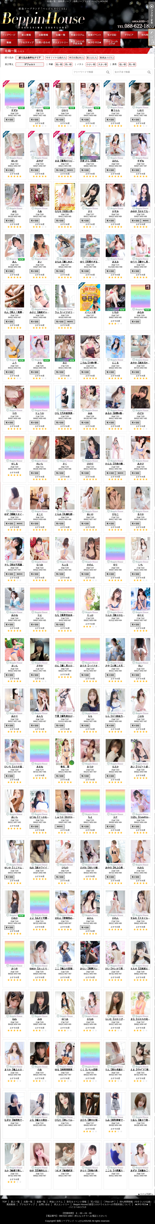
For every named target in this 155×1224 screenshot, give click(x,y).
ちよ (90, 817)
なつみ (39, 564)
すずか (14, 110)
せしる (14, 463)
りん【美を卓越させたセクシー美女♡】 (125, 1069)
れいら (39, 463)
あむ (90, 110)
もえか (115, 766)
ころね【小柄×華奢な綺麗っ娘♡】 (97, 362)
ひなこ (115, 514)
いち (140, 564)
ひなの (65, 867)
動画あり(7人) (107, 57)
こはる (140, 716)
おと (65, 362)
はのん (115, 161)
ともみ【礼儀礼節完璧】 (67, 514)
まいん (14, 665)
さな (39, 362)
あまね (39, 766)
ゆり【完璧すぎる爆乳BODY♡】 (96, 262)
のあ (39, 1069)
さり (90, 211)
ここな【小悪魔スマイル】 (118, 1170)
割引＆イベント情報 (94, 35)
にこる (115, 362)
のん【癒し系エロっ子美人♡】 (70, 665)
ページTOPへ (146, 1194)
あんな (39, 716)
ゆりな (39, 110)
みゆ (39, 1019)
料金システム (77, 35)
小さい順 (91, 64)
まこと (39, 514)
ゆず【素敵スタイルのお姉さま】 (20, 514)
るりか (140, 514)
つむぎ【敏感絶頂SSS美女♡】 (70, 1170)
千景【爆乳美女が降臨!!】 (67, 716)
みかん (90, 918)
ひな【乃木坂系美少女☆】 (68, 413)
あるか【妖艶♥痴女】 (115, 413)
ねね (14, 1019)
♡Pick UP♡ (129, 35)
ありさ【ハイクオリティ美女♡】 (96, 665)
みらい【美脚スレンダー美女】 (95, 968)
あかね (14, 615)
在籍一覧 (60, 35)
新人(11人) (92, 57)
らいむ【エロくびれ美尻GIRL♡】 (122, 1019)
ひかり (65, 110)
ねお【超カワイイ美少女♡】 (44, 867)
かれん (115, 918)
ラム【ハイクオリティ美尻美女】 (71, 312)
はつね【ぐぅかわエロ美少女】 (45, 817)
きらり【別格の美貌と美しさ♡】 (96, 1170)
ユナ (115, 817)
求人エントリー (60, 42)
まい (39, 262)
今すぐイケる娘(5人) (56, 57)
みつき (14, 968)
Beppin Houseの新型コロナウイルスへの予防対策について (77, 42)
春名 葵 (65, 766)
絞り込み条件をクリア (30, 57)
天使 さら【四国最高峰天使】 (94, 161)
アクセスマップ (26, 42)
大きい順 (102, 64)
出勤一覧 (43, 35)
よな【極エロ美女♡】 (40, 1120)
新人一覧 (26, 35)
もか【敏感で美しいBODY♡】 (19, 1170)
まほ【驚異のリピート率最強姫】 (71, 161)
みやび (39, 161)
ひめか (14, 918)
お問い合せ (43, 42)
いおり (140, 110)
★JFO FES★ (94, 42)
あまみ (115, 262)
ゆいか (14, 161)
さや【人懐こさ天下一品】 (118, 665)
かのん (90, 564)
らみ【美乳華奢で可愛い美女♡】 (121, 1120)
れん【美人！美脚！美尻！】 (18, 312)
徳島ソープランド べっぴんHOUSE (74, 1221)
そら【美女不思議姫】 (15, 564)
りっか (90, 615)
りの (14, 413)
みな (14, 211)
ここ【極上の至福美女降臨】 (69, 968)
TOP (8, 35)
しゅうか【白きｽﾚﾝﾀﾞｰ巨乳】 (69, 817)
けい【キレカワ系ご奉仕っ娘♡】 (121, 968)
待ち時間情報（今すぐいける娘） (146, 35)
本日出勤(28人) (76, 57)
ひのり (90, 463)
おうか (90, 766)
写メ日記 (111, 35)
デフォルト (29, 64)
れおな (140, 867)
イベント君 (90, 312)
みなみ (140, 312)
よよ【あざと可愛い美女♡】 (44, 918)
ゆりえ (140, 615)
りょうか (39, 413)
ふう (14, 362)
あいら (14, 817)
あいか (90, 514)
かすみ (115, 211)
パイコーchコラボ (111, 42)
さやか (39, 665)
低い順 (59, 64)
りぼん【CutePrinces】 (142, 817)
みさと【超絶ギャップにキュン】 (46, 312)
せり (115, 564)
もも (90, 716)
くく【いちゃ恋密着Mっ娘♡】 (95, 1069)
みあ (90, 413)
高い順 (68, 64)
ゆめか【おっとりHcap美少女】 (45, 968)
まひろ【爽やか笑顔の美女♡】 (95, 1120)
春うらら (115, 110)
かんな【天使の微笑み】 (117, 463)
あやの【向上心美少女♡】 (118, 867)
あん (14, 262)
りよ (39, 615)
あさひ (140, 463)
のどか (140, 413)
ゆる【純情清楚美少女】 (67, 1069)
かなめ (90, 1019)
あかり (14, 716)
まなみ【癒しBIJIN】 (65, 262)
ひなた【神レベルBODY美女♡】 (71, 1120)
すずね (140, 161)
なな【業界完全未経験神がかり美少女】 (74, 615)
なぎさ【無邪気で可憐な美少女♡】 (21, 1120)
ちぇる (65, 564)
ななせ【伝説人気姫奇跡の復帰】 (71, 211)
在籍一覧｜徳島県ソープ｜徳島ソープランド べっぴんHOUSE (77, 17)
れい (140, 665)
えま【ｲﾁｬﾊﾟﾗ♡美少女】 (142, 1069)
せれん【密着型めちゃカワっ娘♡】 (72, 918)
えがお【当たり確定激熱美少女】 (96, 867)
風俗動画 (8, 42)
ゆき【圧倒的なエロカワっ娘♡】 (46, 1170)
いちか (115, 312)
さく (65, 463)
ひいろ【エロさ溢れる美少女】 (19, 766)
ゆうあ (65, 1019)
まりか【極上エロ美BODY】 (18, 1069)
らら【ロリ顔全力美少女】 (118, 716)
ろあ (39, 211)
